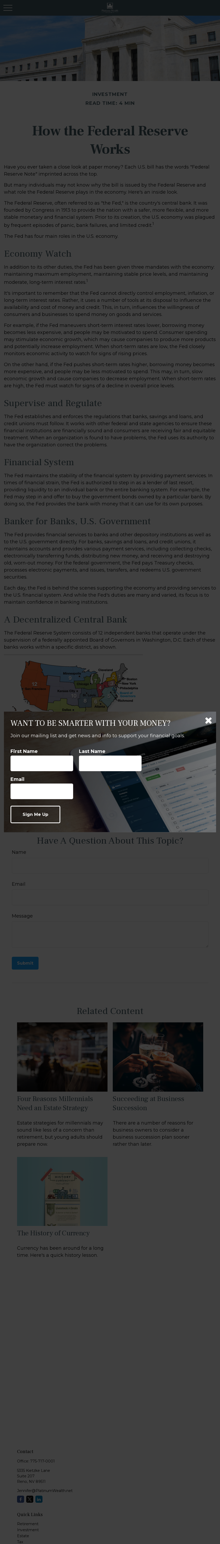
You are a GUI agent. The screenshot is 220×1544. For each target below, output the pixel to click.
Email (17, 779)
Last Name (92, 751)
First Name (24, 751)
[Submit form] (35, 814)
